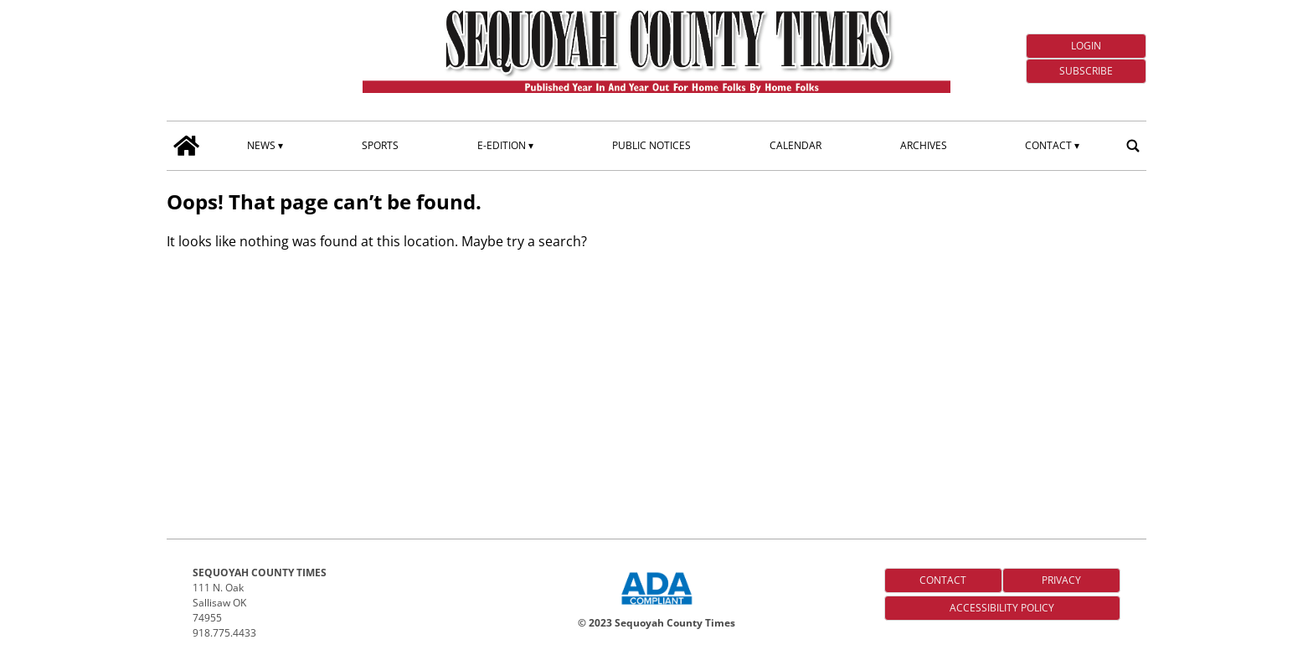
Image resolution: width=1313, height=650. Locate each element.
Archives (923, 145)
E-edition (501, 145)
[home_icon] (187, 145)
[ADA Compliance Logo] (656, 606)
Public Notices (651, 145)
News (261, 145)
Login (1086, 46)
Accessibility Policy (1002, 608)
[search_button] (1133, 145)
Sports (380, 145)
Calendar (795, 145)
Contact (1048, 145)
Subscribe (1086, 71)
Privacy (1061, 580)
